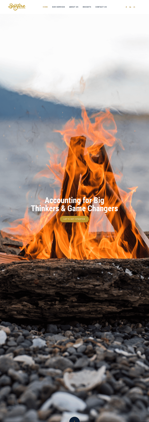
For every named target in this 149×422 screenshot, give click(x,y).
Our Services (58, 7)
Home (45, 7)
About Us (73, 7)
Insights (87, 7)
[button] (74, 219)
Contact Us (101, 7)
